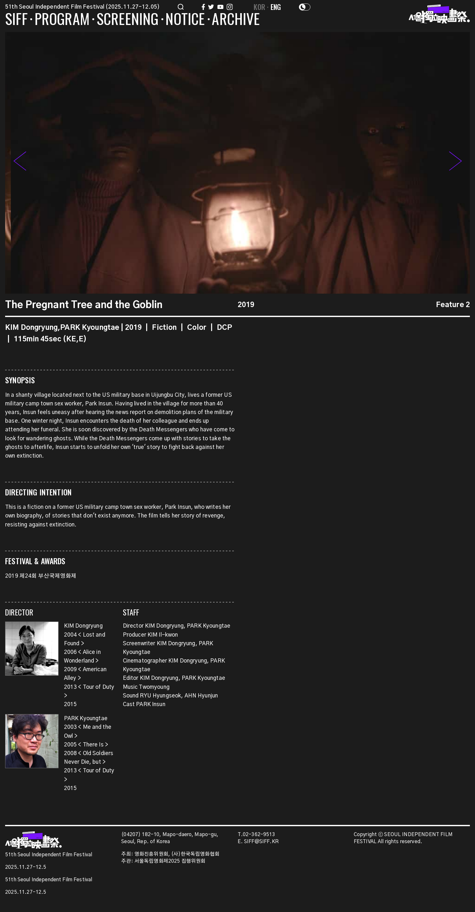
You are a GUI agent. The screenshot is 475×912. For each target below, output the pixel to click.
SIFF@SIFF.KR (261, 841)
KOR (259, 7)
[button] (455, 162)
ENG (276, 7)
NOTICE (185, 20)
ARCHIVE (236, 20)
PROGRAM (62, 20)
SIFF (16, 20)
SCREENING (128, 20)
